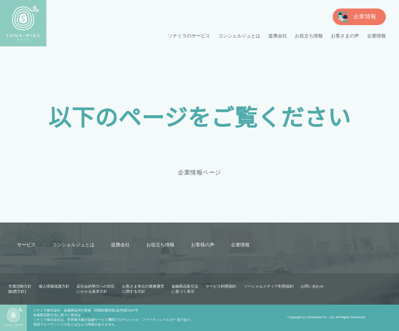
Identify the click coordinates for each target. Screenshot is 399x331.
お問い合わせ (311, 286)
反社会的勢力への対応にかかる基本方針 (96, 289)
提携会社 (277, 35)
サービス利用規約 (220, 286)
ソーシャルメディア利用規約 (268, 286)
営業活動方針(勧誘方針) (20, 289)
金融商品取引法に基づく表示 (184, 289)
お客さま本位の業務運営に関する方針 (143, 289)
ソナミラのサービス (189, 35)
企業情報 (376, 35)
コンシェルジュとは (239, 35)
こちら (86, 315)
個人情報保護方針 (54, 286)
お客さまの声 (345, 35)
